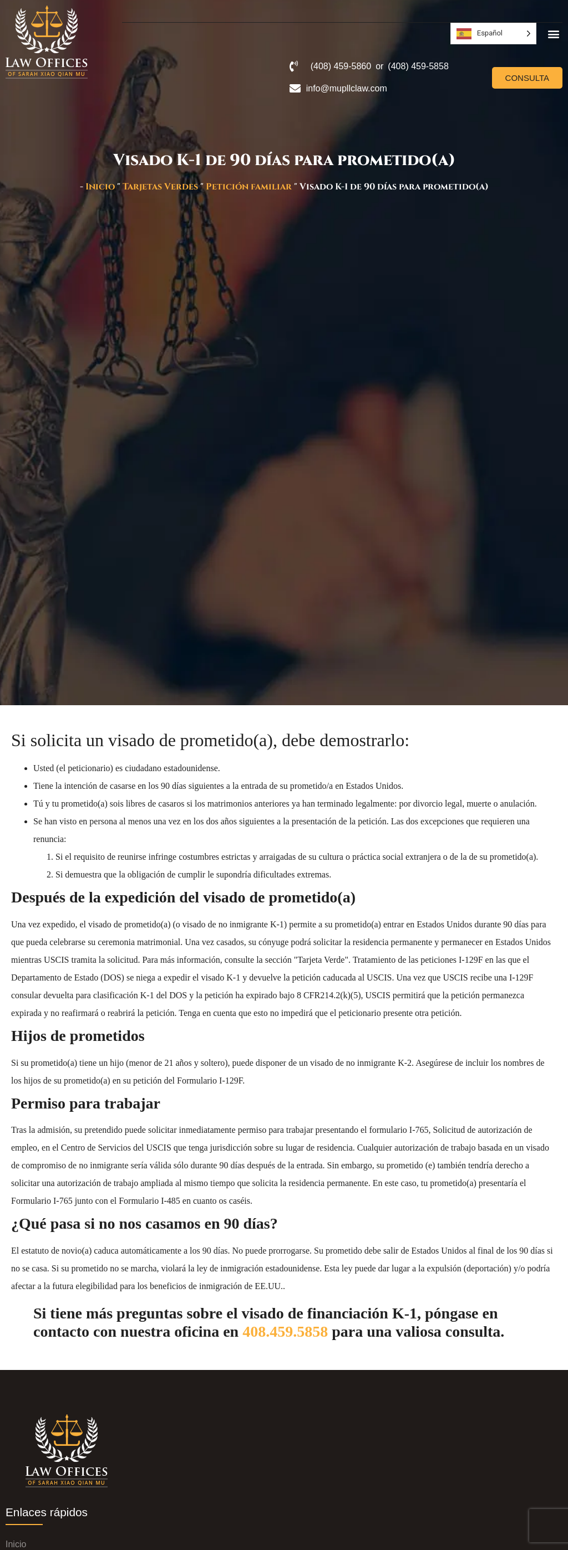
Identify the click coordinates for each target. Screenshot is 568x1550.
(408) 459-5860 (341, 66)
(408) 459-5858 (418, 66)
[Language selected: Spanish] (493, 33)
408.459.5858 (285, 1331)
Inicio (100, 187)
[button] (553, 33)
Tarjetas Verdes (160, 187)
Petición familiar (249, 187)
